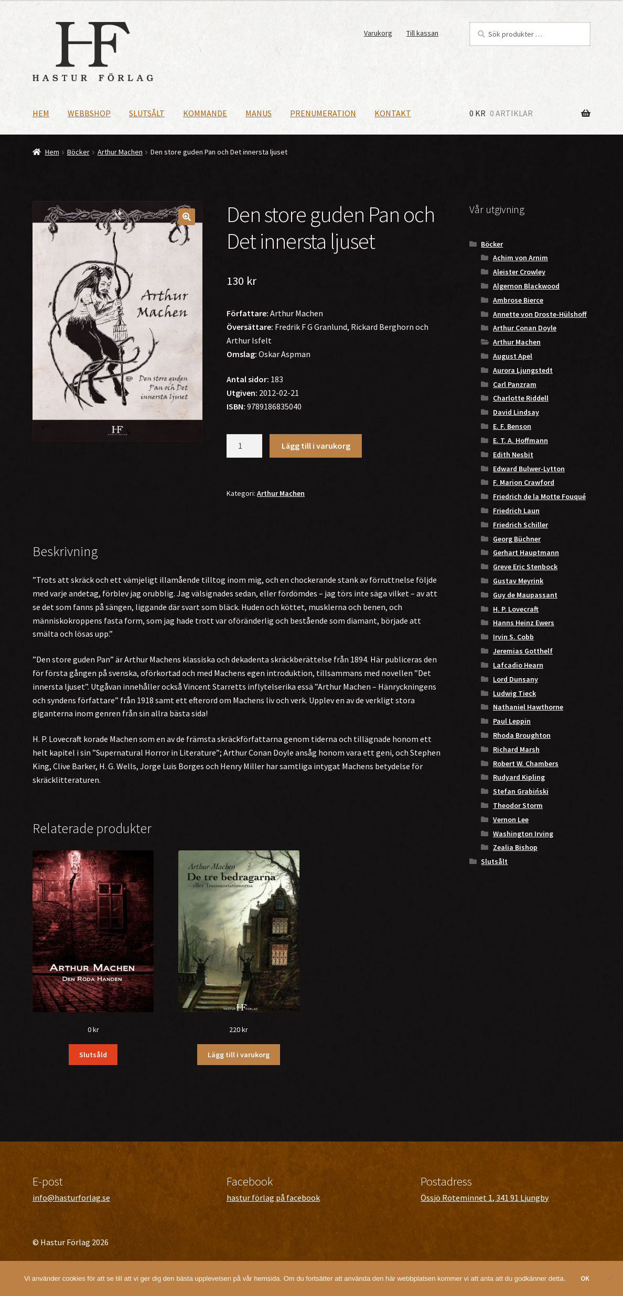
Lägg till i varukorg (316, 445)
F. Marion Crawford (523, 482)
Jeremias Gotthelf (523, 651)
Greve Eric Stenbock (525, 566)
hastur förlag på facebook (273, 1197)
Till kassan (422, 33)
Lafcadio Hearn (518, 665)
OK (585, 1278)
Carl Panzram (514, 384)
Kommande (205, 113)
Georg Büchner (517, 539)
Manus (258, 113)
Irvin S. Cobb (513, 636)
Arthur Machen (120, 152)
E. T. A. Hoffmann (520, 440)
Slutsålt (147, 113)
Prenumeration (323, 113)
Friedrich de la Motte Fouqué (539, 496)
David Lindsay (516, 412)
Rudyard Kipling (519, 777)
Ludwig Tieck (514, 693)
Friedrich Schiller (520, 524)
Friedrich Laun (516, 510)
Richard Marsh (516, 749)
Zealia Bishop (515, 847)
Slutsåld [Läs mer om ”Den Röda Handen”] (93, 1054)
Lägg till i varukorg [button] (239, 1054)
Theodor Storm (518, 805)
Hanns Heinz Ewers (523, 622)
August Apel (512, 356)
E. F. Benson (512, 426)
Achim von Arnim (520, 257)
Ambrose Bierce (518, 300)
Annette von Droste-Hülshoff (540, 314)
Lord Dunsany (515, 679)
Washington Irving (523, 833)
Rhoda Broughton (522, 735)
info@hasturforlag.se (71, 1197)
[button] (186, 216)
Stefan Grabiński (521, 791)
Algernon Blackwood (526, 286)
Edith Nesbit (513, 454)
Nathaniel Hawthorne (528, 707)
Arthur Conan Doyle (524, 328)
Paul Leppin (512, 721)
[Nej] (610, 1278)
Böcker (78, 152)
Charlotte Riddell (521, 398)
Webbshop (89, 113)
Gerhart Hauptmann (526, 552)
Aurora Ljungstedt (523, 370)
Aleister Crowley (519, 271)
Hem (41, 113)
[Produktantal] (244, 446)
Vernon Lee (511, 819)
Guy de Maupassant (525, 595)
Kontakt (392, 113)
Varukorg (378, 33)
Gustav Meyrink (518, 580)
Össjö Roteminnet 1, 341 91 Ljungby (485, 1197)
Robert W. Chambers (525, 763)
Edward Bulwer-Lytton (529, 468)
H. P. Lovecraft (516, 609)
